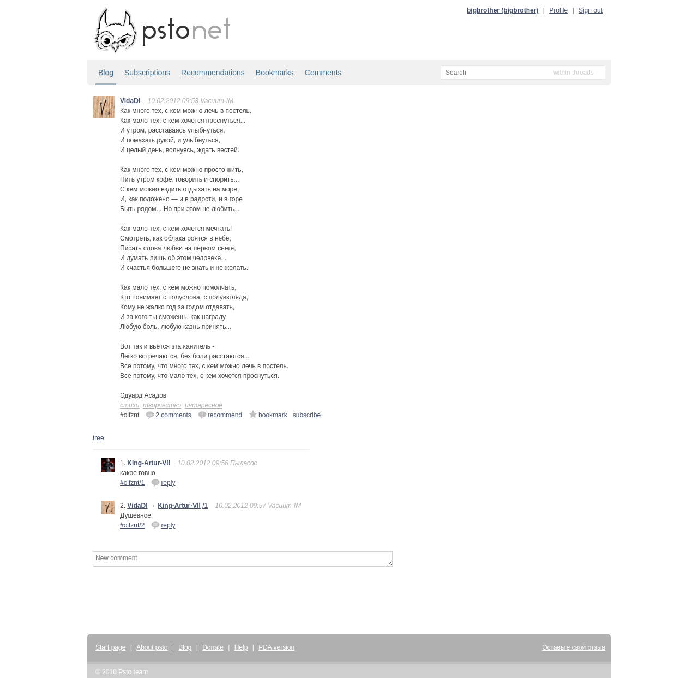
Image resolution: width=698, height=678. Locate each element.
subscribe (307, 415)
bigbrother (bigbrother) (502, 10)
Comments (323, 72)
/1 (205, 505)
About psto (151, 647)
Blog (105, 72)
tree (98, 438)
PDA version (276, 647)
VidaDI (130, 101)
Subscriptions (147, 72)
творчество (162, 405)
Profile (558, 10)
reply (163, 482)
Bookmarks (275, 72)
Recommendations (213, 72)
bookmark (268, 414)
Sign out (591, 10)
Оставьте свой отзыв (573, 647)
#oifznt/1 (132, 483)
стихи (129, 405)
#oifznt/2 (132, 525)
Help (241, 647)
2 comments (168, 414)
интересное (203, 405)
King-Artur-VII (148, 463)
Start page (110, 647)
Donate (213, 647)
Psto (124, 672)
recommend (220, 414)
